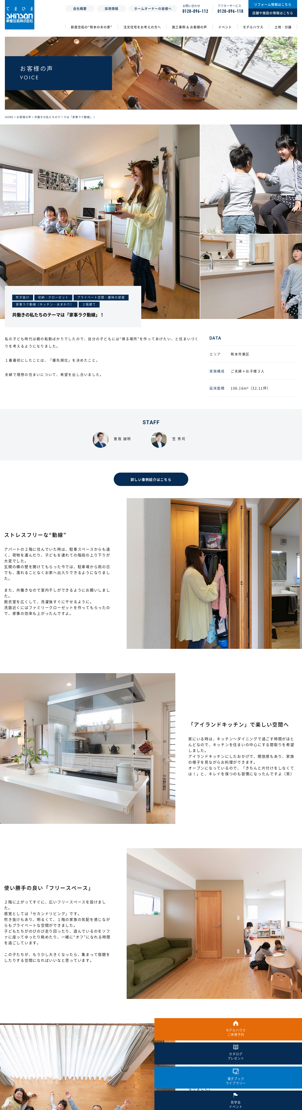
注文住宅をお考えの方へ (142, 27)
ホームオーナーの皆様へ (153, 8)
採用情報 (111, 8)
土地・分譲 (283, 27)
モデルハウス (253, 27)
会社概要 (80, 8)
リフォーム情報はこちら (273, 4)
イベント (225, 27)
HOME (9, 124)
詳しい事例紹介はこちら (151, 487)
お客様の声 (24, 124)
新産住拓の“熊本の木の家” (91, 27)
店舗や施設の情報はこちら (272, 12)
